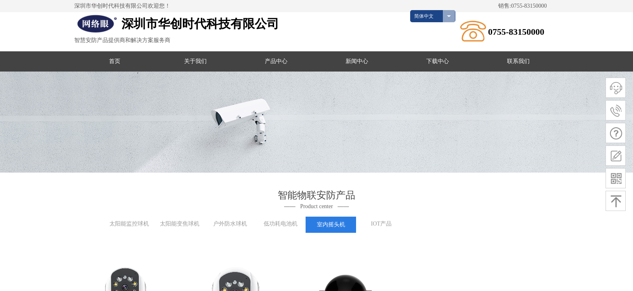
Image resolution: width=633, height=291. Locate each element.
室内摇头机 (331, 224)
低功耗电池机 (281, 224)
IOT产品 (381, 224)
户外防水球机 (230, 224)
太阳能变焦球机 (179, 224)
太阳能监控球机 (129, 224)
